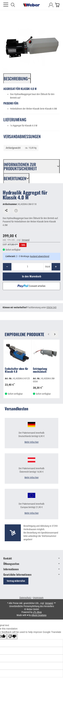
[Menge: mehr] (55, 267)
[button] (17, 78)
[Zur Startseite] (31, 5)
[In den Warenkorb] (31, 276)
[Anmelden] (51, 5)
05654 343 (51, 307)
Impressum (38, 597)
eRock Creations (38, 615)
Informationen (31, 569)
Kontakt (31, 558)
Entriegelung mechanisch (40, 370)
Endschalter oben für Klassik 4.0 (16, 370)
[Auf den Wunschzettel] (7, 211)
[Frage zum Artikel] (16, 211)
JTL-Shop (37, 612)
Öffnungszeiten (31, 563)
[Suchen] (13, 5)
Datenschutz (25, 597)
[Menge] (28, 267)
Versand (25, 240)
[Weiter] (55, 334)
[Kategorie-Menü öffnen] (5, 4)
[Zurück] (48, 334)
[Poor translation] (12, 636)
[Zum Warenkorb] (57, 5)
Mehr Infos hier (32, 442)
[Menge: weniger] (7, 267)
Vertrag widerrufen (16, 581)
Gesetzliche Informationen (31, 574)
